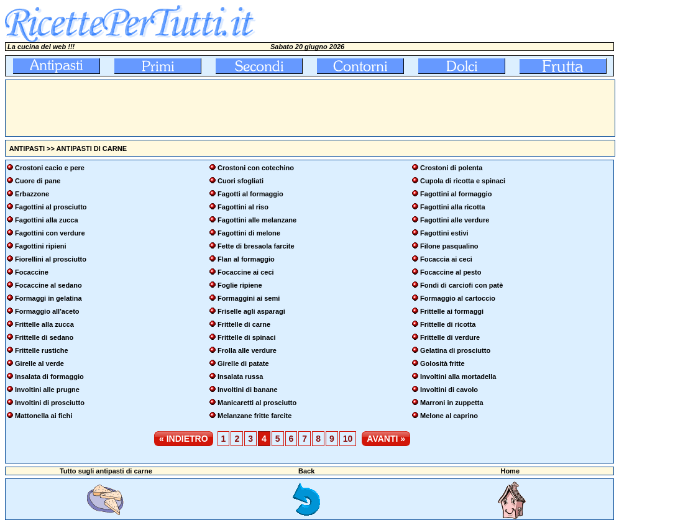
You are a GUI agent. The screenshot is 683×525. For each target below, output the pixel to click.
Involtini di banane (248, 389)
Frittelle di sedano (44, 337)
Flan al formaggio (246, 259)
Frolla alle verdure (247, 350)
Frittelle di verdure (450, 337)
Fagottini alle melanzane (257, 220)
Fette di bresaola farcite (256, 246)
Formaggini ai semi (249, 298)
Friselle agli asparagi (251, 311)
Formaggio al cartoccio (457, 298)
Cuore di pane (37, 181)
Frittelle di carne (244, 324)
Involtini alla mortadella (458, 376)
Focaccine (31, 272)
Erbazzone (32, 194)
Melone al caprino (449, 415)
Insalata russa (240, 376)
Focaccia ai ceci (446, 259)
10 (348, 439)
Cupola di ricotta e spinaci (462, 181)
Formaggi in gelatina (48, 298)
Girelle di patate (243, 363)
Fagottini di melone (249, 233)
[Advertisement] (232, 108)
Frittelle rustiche (41, 350)
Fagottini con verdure (50, 233)
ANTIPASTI (27, 148)
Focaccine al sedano (48, 285)
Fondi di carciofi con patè (461, 285)
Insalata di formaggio (49, 376)
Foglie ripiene (240, 285)
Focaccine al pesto (450, 272)
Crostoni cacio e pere (50, 167)
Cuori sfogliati (241, 181)
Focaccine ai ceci (246, 272)
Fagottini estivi (444, 233)
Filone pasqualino (449, 246)
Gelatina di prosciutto (455, 350)
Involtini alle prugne (47, 389)
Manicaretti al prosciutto (257, 402)
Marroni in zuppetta (451, 402)
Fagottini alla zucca (46, 220)
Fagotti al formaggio (250, 194)
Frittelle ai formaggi (452, 311)
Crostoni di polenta (451, 167)
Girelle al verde (39, 363)
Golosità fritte (442, 363)
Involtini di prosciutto (50, 402)
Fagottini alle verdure (454, 220)
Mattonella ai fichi (43, 415)
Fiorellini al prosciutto (50, 259)
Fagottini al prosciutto (51, 207)
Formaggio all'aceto (47, 311)
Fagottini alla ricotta (452, 207)
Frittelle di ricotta (447, 324)
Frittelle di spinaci (247, 337)
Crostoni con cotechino (256, 167)
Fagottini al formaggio (456, 194)
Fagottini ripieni (40, 246)
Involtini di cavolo (449, 389)
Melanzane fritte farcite (254, 415)
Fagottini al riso (243, 207)
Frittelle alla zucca (44, 324)
